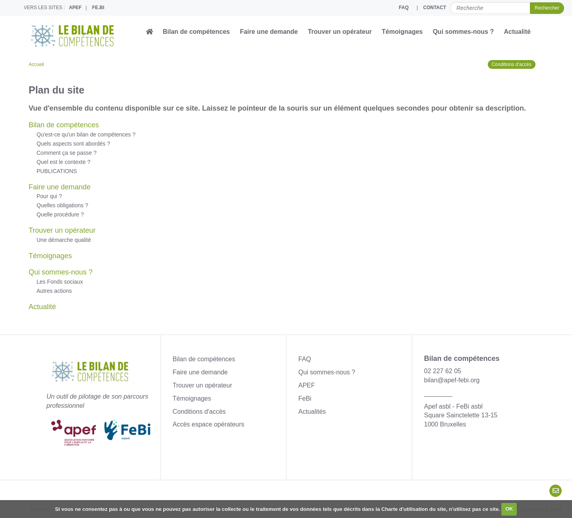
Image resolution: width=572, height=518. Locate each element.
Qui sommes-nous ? (463, 31)
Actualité (517, 31)
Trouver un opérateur (340, 31)
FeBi (304, 398)
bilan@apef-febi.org (452, 380)
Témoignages (402, 31)
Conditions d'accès (511, 64)
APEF (75, 7)
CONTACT (434, 7)
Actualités (312, 411)
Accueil (36, 64)
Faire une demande (269, 31)
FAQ (404, 7)
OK (509, 509)
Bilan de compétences (196, 31)
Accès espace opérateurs (209, 424)
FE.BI (98, 7)
